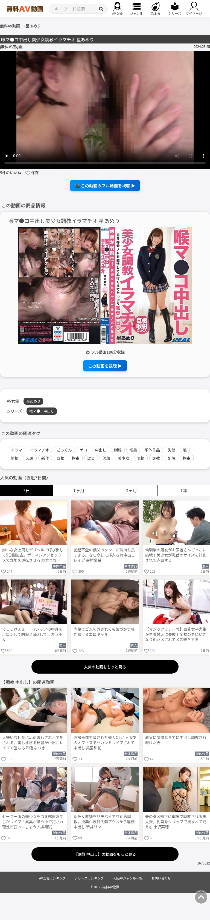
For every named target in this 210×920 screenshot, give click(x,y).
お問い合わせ (161, 878)
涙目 (91, 458)
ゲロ (83, 450)
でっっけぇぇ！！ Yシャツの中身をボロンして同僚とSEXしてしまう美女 (32, 634)
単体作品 (152, 450)
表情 (141, 458)
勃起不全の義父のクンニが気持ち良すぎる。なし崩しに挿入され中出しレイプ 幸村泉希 (104, 555)
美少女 (123, 458)
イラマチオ (39, 450)
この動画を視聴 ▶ (105, 366)
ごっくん (64, 450)
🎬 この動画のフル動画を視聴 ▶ (105, 185)
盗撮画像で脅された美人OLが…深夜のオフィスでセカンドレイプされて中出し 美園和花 (105, 742)
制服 (118, 450)
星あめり (33, 401)
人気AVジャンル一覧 (127, 878)
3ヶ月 (131, 490)
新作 (45, 458)
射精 (14, 458)
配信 (171, 458)
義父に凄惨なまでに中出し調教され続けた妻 (175, 740)
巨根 (60, 458)
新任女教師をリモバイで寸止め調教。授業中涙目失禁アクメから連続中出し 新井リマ (104, 821)
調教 (156, 458)
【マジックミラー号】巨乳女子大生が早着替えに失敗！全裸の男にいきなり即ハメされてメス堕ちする (175, 634)
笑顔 (106, 458)
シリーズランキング (89, 878)
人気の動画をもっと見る (105, 666)
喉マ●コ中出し (41, 411)
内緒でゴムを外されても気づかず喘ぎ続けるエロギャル (104, 632)
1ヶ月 (78, 490)
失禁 (171, 450)
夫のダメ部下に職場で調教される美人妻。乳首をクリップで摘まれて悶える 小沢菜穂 (175, 821)
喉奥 (133, 450)
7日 (26, 490)
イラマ (16, 450)
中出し (100, 450)
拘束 (76, 458)
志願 (30, 458)
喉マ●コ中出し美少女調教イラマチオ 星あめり (64, 221)
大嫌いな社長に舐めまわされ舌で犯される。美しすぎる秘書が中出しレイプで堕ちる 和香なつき (32, 742)
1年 (183, 490)
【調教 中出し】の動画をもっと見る (105, 854)
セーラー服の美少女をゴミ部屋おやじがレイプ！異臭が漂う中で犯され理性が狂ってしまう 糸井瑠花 (32, 821)
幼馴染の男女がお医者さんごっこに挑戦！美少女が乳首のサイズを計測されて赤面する (175, 555)
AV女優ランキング (52, 878)
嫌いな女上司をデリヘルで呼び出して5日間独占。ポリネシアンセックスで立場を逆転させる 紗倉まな (32, 555)
